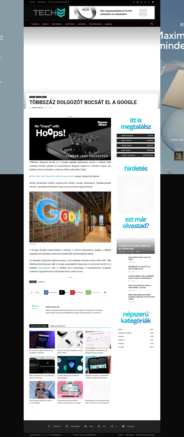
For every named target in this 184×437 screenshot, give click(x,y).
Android (39, 97)
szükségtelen (44, 268)
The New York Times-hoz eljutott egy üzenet (52, 176)
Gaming (108, 24)
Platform (32, 97)
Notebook (57, 24)
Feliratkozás (148, 155)
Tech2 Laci (122, 252)
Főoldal (32, 2)
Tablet (45, 24)
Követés (150, 140)
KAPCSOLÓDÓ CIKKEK (39, 326)
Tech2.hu (45, 435)
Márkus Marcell (37, 108)
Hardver (81, 24)
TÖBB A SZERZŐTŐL (57, 326)
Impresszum (42, 2)
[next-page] (34, 407)
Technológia (95, 24)
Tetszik (150, 135)
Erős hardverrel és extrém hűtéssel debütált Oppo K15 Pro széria (141, 297)
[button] (152, 24)
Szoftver (69, 24)
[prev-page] (30, 407)
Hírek (44, 97)
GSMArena (41, 282)
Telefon (35, 24)
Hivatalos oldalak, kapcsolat (58, 2)
